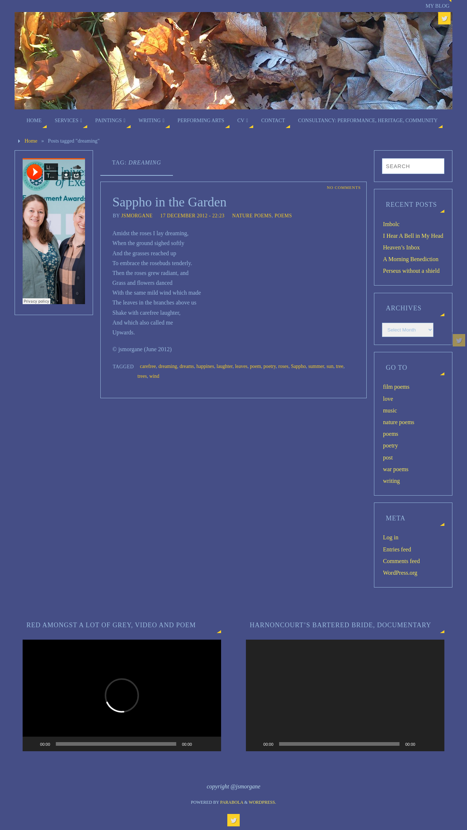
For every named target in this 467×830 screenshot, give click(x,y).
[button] (121, 695)
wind (154, 376)
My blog (437, 6)
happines (205, 366)
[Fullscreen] (211, 744)
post (388, 457)
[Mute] (200, 744)
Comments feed (401, 561)
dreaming (167, 366)
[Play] (32, 744)
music (390, 410)
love (388, 399)
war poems (396, 469)
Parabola (231, 802)
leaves (241, 366)
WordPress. (262, 802)
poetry (269, 366)
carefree (148, 366)
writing (391, 481)
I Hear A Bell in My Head (413, 236)
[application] (122, 695)
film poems (396, 387)
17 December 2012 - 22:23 (192, 215)
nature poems (251, 215)
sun (330, 366)
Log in (390, 537)
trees (142, 376)
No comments (344, 187)
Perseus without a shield (411, 271)
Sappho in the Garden (169, 202)
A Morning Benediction (411, 259)
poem (255, 366)
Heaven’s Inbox (401, 247)
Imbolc (391, 224)
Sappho (298, 366)
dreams (187, 366)
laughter (224, 366)
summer (316, 366)
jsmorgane (137, 215)
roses (283, 366)
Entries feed (397, 549)
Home (30, 141)
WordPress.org (400, 573)
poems (283, 215)
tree (339, 366)
